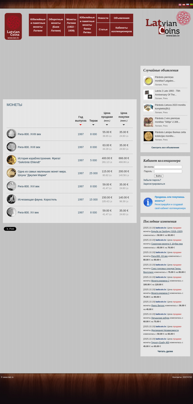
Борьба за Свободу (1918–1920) (167, 231)
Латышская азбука (160, 318)
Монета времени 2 (160, 281)
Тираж (93, 122)
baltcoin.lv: (161, 228)
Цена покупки (123, 118)
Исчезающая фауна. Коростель (37, 199)
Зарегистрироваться (154, 184)
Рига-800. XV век (28, 212)
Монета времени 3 (160, 293)
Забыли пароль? (152, 180)
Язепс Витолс (158, 305)
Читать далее (165, 351)
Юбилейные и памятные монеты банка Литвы (87, 25)
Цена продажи (107, 118)
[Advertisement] (49, 71)
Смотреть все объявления (165, 147)
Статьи (103, 29)
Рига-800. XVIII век (29, 134)
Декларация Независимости (165, 330)
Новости (103, 18)
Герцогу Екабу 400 (160, 342)
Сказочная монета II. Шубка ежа (167, 244)
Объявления (122, 18)
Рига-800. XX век (159, 256)
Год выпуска (80, 120)
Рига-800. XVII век (29, 147)
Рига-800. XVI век (28, 186)
